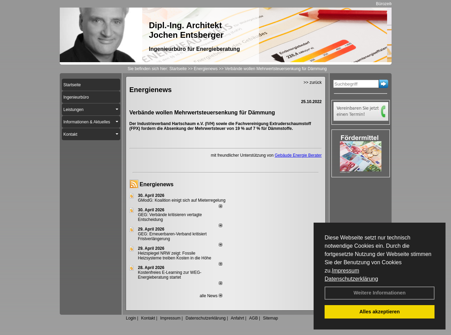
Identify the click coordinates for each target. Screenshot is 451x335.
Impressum (345, 270)
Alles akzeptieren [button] (379, 311)
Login (131, 318)
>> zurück (313, 82)
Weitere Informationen (379, 292)
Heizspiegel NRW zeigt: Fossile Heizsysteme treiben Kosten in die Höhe (174, 255)
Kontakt (148, 318)
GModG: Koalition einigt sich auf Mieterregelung (182, 200)
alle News (211, 295)
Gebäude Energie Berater (298, 155)
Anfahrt (237, 318)
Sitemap (270, 318)
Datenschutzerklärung (351, 279)
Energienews (157, 184)
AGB (253, 318)
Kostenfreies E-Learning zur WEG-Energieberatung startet (170, 275)
